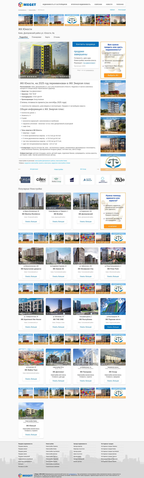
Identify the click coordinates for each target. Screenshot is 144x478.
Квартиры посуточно (79, 447)
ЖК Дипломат (34, 167)
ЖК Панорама (85, 370)
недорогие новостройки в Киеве (60, 161)
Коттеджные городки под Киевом (110, 449)
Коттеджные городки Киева (108, 447)
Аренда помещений (79, 457)
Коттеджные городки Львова (108, 460)
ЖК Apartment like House (31, 318)
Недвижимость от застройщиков (55, 4)
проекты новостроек (45, 161)
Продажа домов (22, 449)
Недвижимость (22, 10)
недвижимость (90, 68)
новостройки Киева (61, 159)
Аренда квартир (78, 444)
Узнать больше (31, 220)
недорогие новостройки (31, 161)
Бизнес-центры (78, 460)
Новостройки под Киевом (52, 449)
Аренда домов (77, 449)
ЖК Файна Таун (31, 368)
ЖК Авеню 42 (58, 267)
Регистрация (122, 10)
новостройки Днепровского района (45, 159)
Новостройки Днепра (51, 452)
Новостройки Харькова (52, 457)
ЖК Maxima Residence (31, 212)
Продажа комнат (22, 447)
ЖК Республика (85, 318)
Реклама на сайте (23, 465)
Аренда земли (77, 454)
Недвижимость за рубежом (25, 457)
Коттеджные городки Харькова (109, 457)
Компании (98, 4)
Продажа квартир (23, 444)
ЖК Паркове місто (113, 318)
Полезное (120, 4)
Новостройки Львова (51, 460)
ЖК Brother (58, 212)
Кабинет (112, 10)
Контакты (20, 462)
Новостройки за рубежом (52, 462)
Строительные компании (52, 465)
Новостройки (32, 10)
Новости (109, 4)
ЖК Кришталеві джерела (31, 267)
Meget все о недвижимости (25, 474)
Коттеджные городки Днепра (108, 452)
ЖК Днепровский (86, 212)
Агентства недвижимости (25, 460)
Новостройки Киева (51, 447)
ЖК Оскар (83, 167)
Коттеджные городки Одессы (109, 454)
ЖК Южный (31, 424)
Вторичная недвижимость (81, 4)
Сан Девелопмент (89, 61)
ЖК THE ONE (58, 318)
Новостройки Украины (52, 444)
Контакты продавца (85, 43)
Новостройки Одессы (51, 454)
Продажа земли (22, 452)
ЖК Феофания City (85, 267)
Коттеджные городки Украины (109, 444)
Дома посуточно (78, 452)
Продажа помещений (24, 454)
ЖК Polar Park (113, 267)
